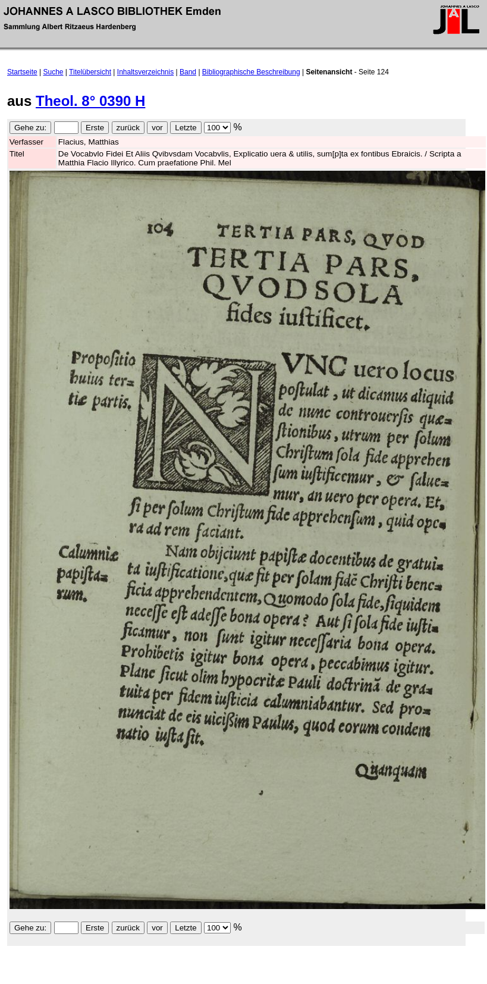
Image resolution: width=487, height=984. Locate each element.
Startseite (22, 72)
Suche (53, 72)
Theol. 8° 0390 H (90, 101)
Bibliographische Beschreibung (251, 72)
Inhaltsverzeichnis (145, 72)
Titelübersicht (90, 72)
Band (188, 72)
